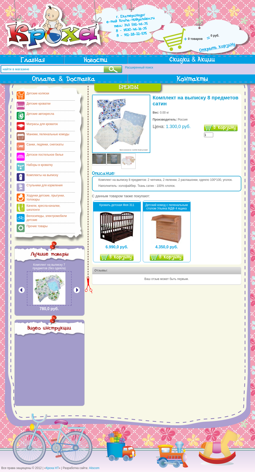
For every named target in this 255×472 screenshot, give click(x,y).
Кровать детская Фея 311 (116, 205)
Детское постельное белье (45, 154)
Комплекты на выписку (42, 175)
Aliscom (94, 468)
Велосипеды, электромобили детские (47, 218)
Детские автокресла (40, 114)
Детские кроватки (39, 103)
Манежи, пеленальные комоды (48, 134)
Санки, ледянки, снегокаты (45, 144)
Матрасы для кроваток (42, 124)
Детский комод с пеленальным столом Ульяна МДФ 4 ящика (166, 206)
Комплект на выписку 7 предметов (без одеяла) (49, 266)
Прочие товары (37, 226)
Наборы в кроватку (40, 165)
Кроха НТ (52, 468)
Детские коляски (38, 93)
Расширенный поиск (139, 67)
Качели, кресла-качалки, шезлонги (43, 207)
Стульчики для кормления (45, 185)
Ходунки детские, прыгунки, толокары (46, 197)
